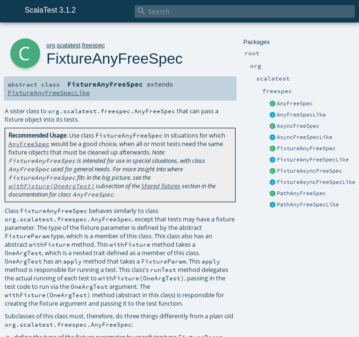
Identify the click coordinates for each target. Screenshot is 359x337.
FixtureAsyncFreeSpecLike (316, 182)
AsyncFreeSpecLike (304, 137)
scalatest (68, 45)
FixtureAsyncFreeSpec (309, 171)
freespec (93, 45)
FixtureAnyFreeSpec (306, 148)
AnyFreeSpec (295, 103)
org (50, 45)
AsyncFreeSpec (298, 126)
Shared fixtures (160, 186)
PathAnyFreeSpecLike (308, 204)
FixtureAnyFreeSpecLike (313, 159)
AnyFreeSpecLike (301, 114)
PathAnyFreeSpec (301, 193)
